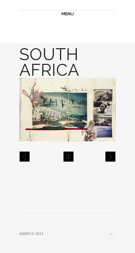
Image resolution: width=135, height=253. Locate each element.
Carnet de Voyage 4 (110, 156)
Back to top (111, 234)
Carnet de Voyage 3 (24, 156)
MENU (68, 13)
